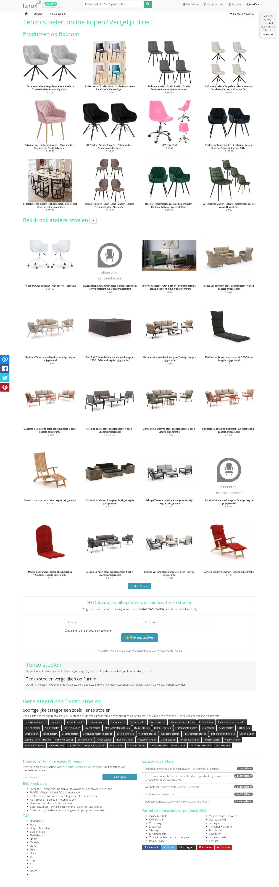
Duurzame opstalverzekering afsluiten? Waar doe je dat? (199, 801)
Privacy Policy (156, 841)
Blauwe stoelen (142, 727)
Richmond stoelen (64, 739)
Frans (33, 824)
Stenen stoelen (168, 739)
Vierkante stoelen (75, 722)
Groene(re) (50, 3)
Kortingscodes (217, 823)
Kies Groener (37, 799)
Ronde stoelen (50, 733)
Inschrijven (120, 777)
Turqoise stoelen (158, 745)
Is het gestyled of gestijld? (199, 794)
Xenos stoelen (206, 722)
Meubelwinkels (157, 833)
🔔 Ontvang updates (139, 637)
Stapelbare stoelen (34, 745)
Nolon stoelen (52, 727)
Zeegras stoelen (70, 733)
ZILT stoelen (74, 745)
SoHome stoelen (125, 733)
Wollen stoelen (103, 739)
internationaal (64, 803)
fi (30, 863)
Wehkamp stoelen (147, 733)
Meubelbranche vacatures (224, 816)
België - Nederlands (41, 828)
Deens (33, 871)
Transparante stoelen (186, 727)
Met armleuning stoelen (223, 733)
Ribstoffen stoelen (147, 739)
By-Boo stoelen (137, 722)
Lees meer (268, 34)
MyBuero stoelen (124, 739)
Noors (33, 838)
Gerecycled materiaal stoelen (97, 733)
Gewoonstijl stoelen (95, 745)
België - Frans (37, 831)
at (31, 874)
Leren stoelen (85, 739)
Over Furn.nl (156, 819)
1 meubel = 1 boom (220, 826)
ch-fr (32, 849)
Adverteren (215, 833)
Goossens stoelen (170, 733)
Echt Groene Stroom (42, 796)
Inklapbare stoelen (189, 739)
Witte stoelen (31, 733)
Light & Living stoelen (35, 722)
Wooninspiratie (217, 837)
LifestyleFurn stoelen (200, 745)
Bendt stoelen (178, 745)
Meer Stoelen (139, 586)
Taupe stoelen (222, 745)
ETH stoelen (244, 727)
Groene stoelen (92, 727)
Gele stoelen (208, 727)
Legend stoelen (32, 727)
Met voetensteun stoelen (117, 727)
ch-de (33, 846)
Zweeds (34, 842)
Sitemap (154, 830)
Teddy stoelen (118, 722)
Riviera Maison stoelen (195, 733)
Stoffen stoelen (56, 745)
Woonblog (155, 823)
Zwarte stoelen (157, 722)
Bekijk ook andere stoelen (60, 220)
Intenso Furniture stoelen (182, 722)
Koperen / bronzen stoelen (231, 722)
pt (31, 856)
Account (235, 4)
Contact (213, 841)
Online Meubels (158, 816)
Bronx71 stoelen (162, 727)
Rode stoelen (116, 745)
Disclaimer (155, 826)
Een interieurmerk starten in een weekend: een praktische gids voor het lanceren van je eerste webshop (199, 777)
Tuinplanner (215, 830)
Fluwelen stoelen (212, 739)
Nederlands (36, 821)
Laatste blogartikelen (158, 761)
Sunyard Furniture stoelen (38, 739)
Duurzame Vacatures (42, 803)
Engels (33, 860)
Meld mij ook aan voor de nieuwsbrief (88, 630)
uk (31, 867)
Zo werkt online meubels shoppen (169, 837)
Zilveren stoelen (72, 727)
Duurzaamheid (217, 819)
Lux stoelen (56, 722)
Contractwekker (39, 806)
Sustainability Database (43, 810)
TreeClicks (35, 789)
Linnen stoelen (246, 733)
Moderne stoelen (136, 745)
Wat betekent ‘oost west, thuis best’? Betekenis (199, 787)
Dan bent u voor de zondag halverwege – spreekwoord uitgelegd (199, 768)
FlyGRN (34, 792)
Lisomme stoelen (97, 722)
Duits (33, 853)
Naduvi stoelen (232, 739)
